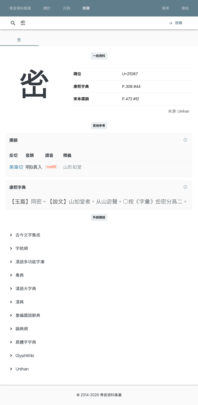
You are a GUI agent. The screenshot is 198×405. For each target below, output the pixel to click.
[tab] (19, 39)
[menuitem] (99, 235)
